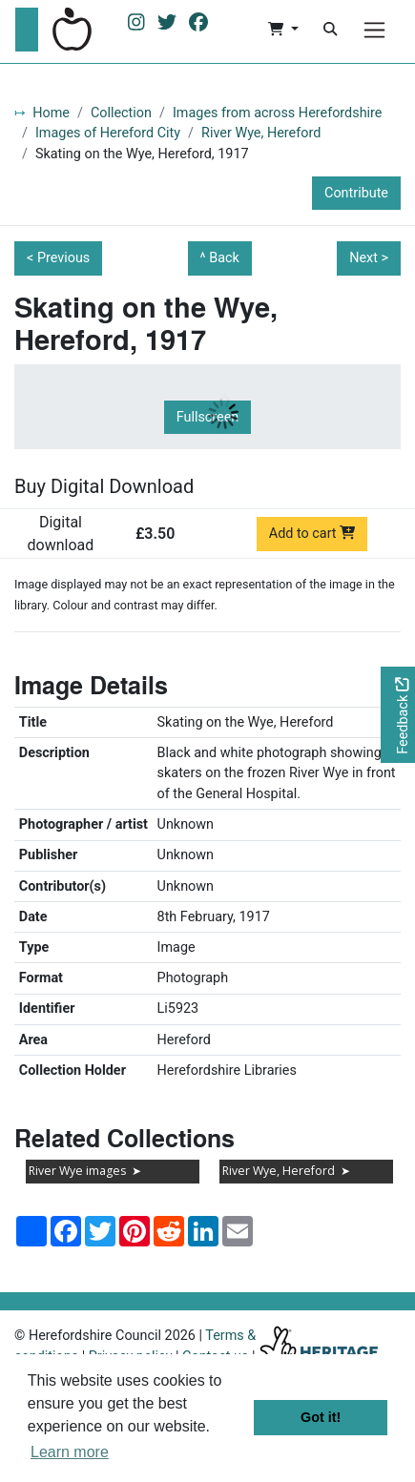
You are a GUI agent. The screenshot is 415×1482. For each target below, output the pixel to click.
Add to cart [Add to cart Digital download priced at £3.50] (312, 533)
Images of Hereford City (107, 133)
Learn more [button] (70, 1452)
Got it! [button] (321, 1417)
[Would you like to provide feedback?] (398, 715)
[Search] (330, 29)
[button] (283, 29)
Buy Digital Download (104, 486)
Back (224, 258)
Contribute (356, 193)
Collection (121, 113)
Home (51, 113)
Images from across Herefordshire (278, 113)
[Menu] (374, 30)
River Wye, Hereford (261, 133)
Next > (368, 258)
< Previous (58, 258)
